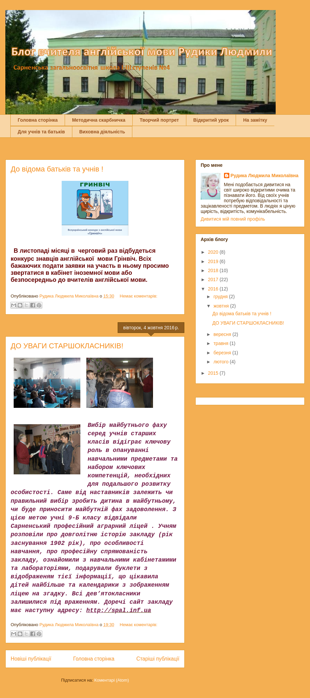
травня (221, 343)
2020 (214, 252)
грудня (221, 296)
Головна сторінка (38, 120)
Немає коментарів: (138, 296)
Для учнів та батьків (41, 131)
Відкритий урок (211, 120)
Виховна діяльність (102, 131)
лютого (221, 361)
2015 (214, 373)
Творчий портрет (159, 120)
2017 (214, 279)
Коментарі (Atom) (111, 680)
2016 (214, 289)
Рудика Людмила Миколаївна (265, 175)
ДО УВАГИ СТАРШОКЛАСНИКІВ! (67, 346)
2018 (214, 270)
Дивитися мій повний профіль (233, 219)
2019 (214, 261)
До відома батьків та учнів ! (57, 169)
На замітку (255, 120)
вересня (222, 334)
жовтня (221, 306)
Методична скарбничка (98, 120)
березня (222, 352)
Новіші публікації (31, 659)
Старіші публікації (157, 659)
